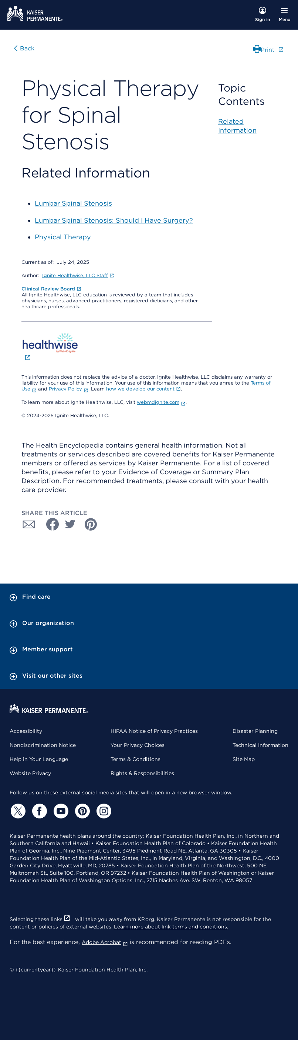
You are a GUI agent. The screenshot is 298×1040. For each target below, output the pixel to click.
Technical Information (260, 745)
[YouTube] (60, 811)
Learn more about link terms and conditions (170, 927)
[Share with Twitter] (70, 524)
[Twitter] (17, 811)
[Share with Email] (28, 524)
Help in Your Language (39, 759)
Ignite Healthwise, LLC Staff (78, 275)
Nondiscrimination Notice (43, 745)
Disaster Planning (255, 731)
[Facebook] (38, 811)
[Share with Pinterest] (91, 524)
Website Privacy (30, 773)
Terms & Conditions (135, 759)
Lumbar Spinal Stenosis (73, 203)
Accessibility (26, 731)
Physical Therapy (63, 237)
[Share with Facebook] (49, 524)
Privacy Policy (68, 389)
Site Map (244, 759)
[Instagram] (102, 811)
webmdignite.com (161, 402)
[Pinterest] (81, 811)
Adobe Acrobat (105, 942)
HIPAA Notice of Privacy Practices (154, 731)
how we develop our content (143, 389)
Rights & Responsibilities (142, 773)
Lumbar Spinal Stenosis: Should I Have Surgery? (114, 220)
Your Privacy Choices (138, 745)
